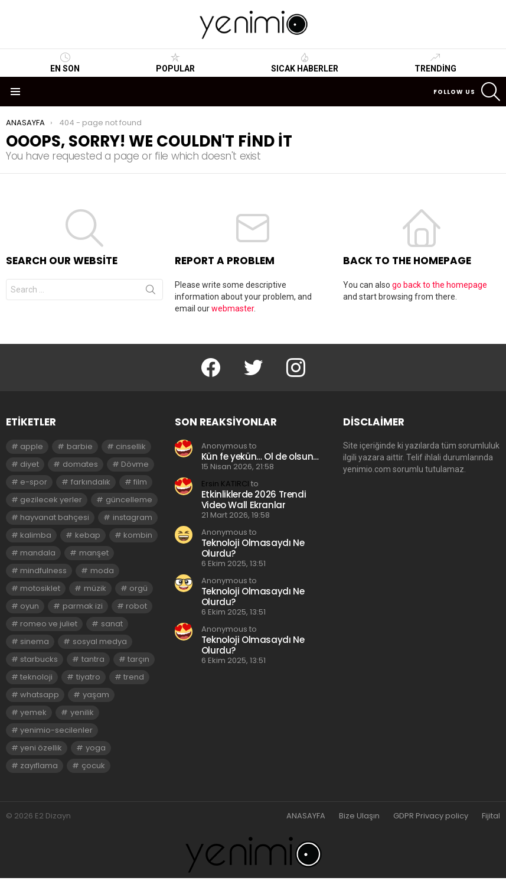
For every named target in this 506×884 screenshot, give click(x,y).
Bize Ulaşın (359, 816)
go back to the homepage (439, 285)
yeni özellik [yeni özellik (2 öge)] (41, 747)
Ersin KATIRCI (225, 483)
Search (150, 292)
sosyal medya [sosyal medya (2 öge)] (100, 641)
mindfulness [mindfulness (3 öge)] (43, 570)
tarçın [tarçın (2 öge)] (138, 659)
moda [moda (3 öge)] (102, 570)
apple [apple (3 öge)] (31, 446)
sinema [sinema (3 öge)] (34, 641)
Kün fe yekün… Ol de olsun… (260, 456)
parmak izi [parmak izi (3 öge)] (83, 606)
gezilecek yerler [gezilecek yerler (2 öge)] (51, 499)
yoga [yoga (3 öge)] (96, 747)
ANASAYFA (305, 816)
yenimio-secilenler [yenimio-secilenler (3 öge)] (56, 730)
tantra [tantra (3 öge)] (93, 659)
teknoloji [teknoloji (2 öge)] (36, 676)
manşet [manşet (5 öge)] (94, 552)
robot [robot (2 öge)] (136, 606)
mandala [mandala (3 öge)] (38, 552)
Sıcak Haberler (304, 63)
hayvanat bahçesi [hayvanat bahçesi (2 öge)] (54, 517)
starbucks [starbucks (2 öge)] (39, 659)
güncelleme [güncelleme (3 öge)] (129, 499)
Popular (175, 63)
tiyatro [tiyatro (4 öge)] (88, 676)
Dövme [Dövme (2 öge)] (135, 464)
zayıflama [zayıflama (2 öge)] (39, 765)
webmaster (232, 308)
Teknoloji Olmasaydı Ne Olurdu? (253, 548)
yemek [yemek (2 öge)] (33, 712)
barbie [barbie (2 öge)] (80, 446)
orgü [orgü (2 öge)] (138, 588)
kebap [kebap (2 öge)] (87, 535)
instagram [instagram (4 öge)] (132, 517)
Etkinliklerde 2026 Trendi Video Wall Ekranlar (253, 499)
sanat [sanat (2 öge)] (112, 623)
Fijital (491, 816)
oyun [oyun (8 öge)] (29, 606)
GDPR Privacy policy (430, 816)
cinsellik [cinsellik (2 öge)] (131, 446)
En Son (65, 63)
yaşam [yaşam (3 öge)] (96, 694)
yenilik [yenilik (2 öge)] (82, 712)
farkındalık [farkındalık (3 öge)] (90, 482)
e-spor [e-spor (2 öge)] (33, 482)
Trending (435, 63)
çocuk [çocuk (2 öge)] (93, 765)
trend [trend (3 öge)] (133, 676)
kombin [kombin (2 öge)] (137, 535)
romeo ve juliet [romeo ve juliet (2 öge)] (48, 623)
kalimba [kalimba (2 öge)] (35, 535)
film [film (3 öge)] (140, 482)
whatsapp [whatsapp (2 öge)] (39, 694)
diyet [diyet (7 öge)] (29, 464)
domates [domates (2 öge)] (80, 464)
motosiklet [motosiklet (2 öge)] (40, 588)
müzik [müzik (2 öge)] (95, 588)
